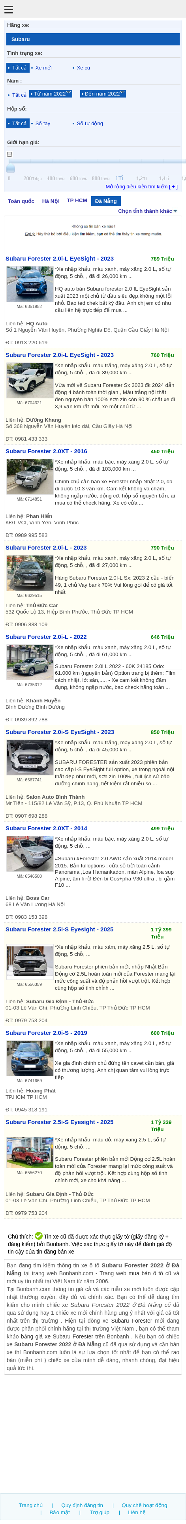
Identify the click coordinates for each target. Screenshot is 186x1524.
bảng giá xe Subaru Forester (57, 1336)
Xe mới (44, 68)
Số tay (43, 123)
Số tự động (90, 123)
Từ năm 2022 (50, 94)
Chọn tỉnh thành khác (148, 210)
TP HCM (77, 200)
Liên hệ (137, 1512)
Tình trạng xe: (25, 53)
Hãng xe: (18, 25)
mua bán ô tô (146, 1273)
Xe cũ (83, 68)
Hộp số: (17, 109)
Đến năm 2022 (102, 94)
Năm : (14, 81)
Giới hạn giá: (23, 142)
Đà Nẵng (106, 201)
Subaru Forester (131, 1321)
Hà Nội (50, 201)
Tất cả (19, 68)
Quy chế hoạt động (144, 1505)
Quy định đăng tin (82, 1505)
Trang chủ (31, 1505)
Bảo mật (59, 1512)
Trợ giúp (99, 1512)
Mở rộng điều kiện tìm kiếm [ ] (141, 187)
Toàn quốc (21, 201)
